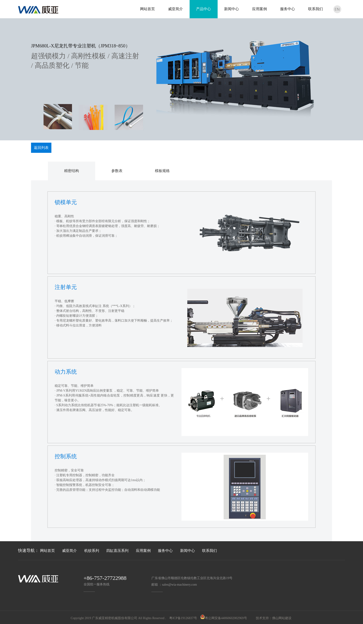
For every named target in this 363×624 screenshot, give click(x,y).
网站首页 (47, 551)
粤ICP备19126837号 (183, 618)
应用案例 (143, 551)
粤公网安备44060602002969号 (226, 618)
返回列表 (41, 148)
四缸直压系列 (117, 551)
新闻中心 (187, 551)
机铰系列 (91, 551)
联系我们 (209, 551)
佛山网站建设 (281, 618)
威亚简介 (69, 551)
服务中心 (165, 551)
